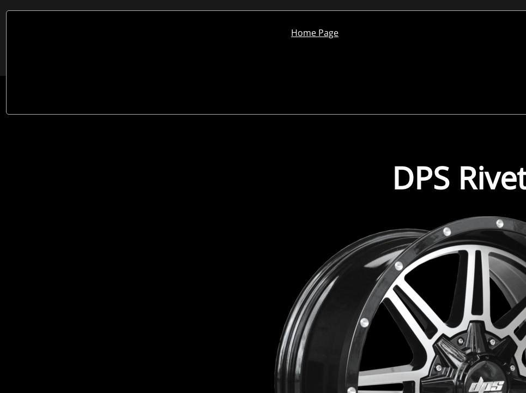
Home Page (314, 33)
